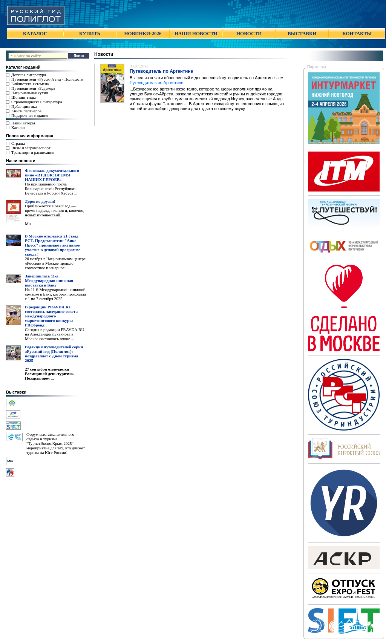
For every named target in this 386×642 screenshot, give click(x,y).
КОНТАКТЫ (357, 33)
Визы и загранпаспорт (31, 148)
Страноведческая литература (36, 102)
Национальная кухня (29, 92)
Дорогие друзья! (40, 201)
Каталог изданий (23, 67)
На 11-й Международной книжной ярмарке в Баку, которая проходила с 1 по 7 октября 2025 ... (55, 294)
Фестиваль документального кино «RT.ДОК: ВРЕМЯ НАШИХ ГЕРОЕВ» (52, 175)
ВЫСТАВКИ (302, 33)
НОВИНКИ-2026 (142, 33)
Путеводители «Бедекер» (33, 88)
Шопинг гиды (23, 97)
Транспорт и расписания (32, 152)
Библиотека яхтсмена (30, 83)
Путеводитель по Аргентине (156, 82)
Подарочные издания (29, 115)
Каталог (18, 127)
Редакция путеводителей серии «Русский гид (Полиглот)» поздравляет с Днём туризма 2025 (54, 354)
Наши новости (20, 160)
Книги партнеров (26, 111)
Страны (18, 143)
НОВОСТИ (249, 33)
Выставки (16, 392)
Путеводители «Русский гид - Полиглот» (47, 79)
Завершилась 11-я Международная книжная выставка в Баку (49, 280)
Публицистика (24, 106)
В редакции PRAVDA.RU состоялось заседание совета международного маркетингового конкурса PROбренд (51, 316)
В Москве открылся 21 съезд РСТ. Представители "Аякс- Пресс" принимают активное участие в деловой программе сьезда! (52, 245)
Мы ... (30, 223)
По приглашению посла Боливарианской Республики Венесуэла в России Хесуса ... (51, 188)
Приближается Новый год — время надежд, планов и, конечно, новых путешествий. (54, 210)
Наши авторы (23, 123)
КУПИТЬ (89, 33)
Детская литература (28, 74)
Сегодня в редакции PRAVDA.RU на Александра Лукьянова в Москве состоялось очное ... (54, 334)
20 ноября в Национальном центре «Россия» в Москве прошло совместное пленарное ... (55, 263)
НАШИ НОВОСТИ (196, 33)
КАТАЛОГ (35, 33)
